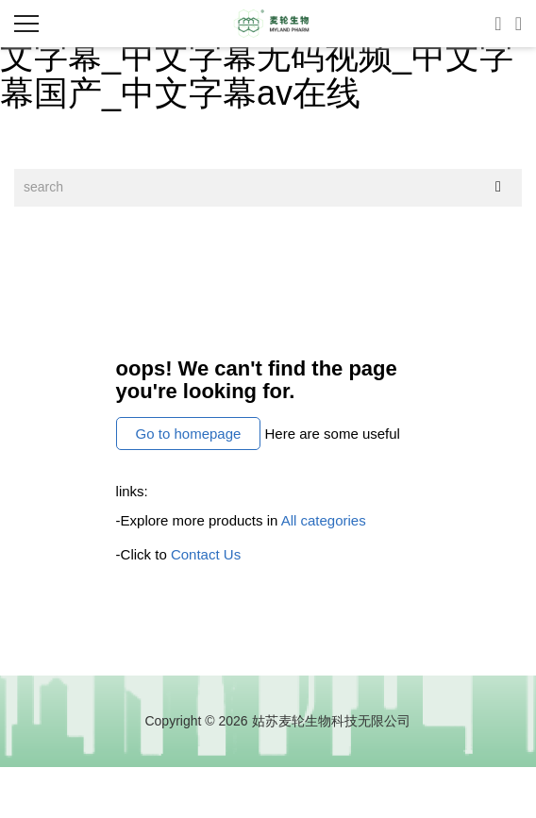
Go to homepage (189, 434)
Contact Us (206, 554)
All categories (323, 520)
